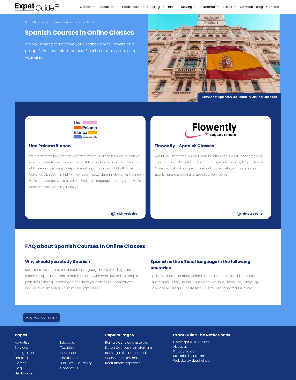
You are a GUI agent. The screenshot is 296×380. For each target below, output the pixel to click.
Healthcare (23, 373)
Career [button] (86, 7)
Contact (273, 7)
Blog (259, 7)
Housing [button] (154, 7)
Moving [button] (187, 7)
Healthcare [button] (131, 7)
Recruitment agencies (122, 363)
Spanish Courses (36, 22)
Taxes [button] (228, 7)
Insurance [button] (208, 7)
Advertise (22, 342)
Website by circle (191, 360)
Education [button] (107, 7)
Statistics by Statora (189, 355)
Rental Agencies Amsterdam (127, 342)
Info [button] (171, 7)
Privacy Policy (184, 351)
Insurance (68, 352)
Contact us (69, 368)
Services (246, 7)
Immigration (24, 352)
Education (68, 342)
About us (180, 346)
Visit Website (127, 214)
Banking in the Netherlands (126, 352)
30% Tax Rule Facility (76, 363)
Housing (21, 358)
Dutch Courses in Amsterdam (128, 347)
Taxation (67, 347)
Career (20, 363)
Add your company (41, 317)
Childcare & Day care (122, 358)
